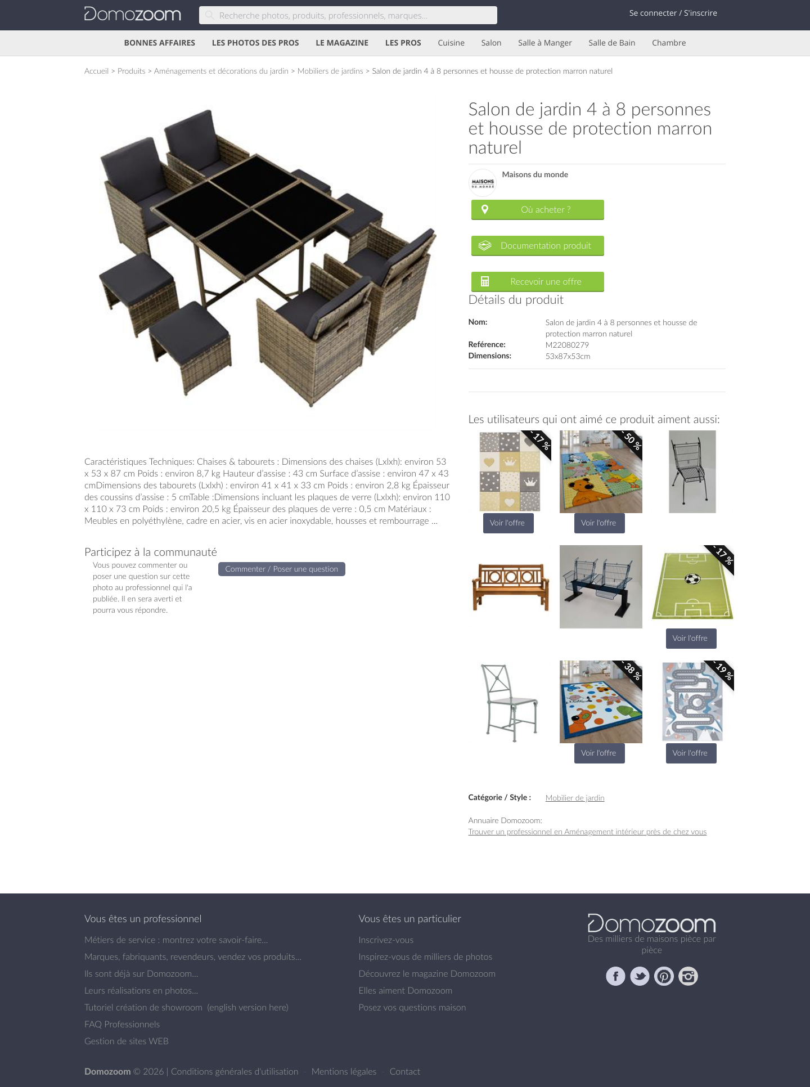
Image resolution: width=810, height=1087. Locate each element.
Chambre (669, 43)
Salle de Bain (612, 43)
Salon (492, 43)
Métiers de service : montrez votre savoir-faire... (176, 939)
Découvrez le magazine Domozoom (427, 973)
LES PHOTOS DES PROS (255, 43)
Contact (405, 1071)
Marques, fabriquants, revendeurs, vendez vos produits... (193, 956)
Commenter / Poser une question (282, 568)
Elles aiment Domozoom (406, 990)
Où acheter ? (545, 209)
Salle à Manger (545, 43)
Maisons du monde (535, 174)
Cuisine (451, 43)
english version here (247, 1007)
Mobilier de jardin (575, 797)
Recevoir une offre (546, 281)
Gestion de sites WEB (126, 1041)
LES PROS (403, 43)
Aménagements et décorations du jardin (221, 70)
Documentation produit (546, 245)
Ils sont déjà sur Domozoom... (141, 973)
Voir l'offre (507, 522)
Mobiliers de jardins (330, 70)
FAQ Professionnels (122, 1024)
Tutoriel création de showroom (143, 1007)
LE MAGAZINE (342, 43)
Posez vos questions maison (412, 1007)
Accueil (96, 70)
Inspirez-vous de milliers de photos (426, 956)
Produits (132, 70)
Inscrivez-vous (386, 939)
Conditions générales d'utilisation (236, 1071)
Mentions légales (345, 1071)
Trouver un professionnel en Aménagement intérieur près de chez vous (588, 831)
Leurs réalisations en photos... (141, 990)
